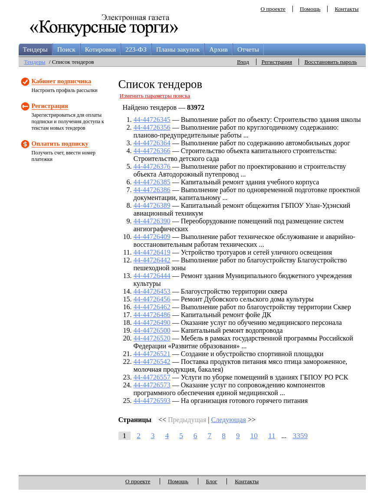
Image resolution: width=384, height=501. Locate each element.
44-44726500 (152, 330)
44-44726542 (152, 361)
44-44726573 (152, 385)
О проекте (273, 9)
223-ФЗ (136, 49)
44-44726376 (152, 166)
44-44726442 (152, 260)
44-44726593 (152, 400)
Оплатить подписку (60, 143)
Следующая (228, 419)
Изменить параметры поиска (155, 95)
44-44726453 (152, 291)
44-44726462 (152, 307)
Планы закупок (178, 49)
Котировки (100, 49)
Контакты (346, 9)
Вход (243, 62)
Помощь (310, 9)
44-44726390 (152, 221)
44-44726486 (152, 314)
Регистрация (277, 62)
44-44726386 (152, 189)
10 (254, 436)
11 (272, 436)
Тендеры (35, 49)
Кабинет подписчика (61, 81)
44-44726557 (152, 377)
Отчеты (248, 49)
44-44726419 (152, 252)
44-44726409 (152, 236)
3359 (300, 436)
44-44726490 (152, 322)
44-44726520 (152, 338)
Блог (211, 481)
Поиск (66, 49)
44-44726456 (152, 299)
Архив (218, 49)
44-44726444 (152, 275)
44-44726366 (152, 150)
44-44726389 (152, 205)
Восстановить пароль (330, 62)
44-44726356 (152, 127)
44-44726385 (152, 182)
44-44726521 (152, 353)
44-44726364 (152, 143)
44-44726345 (152, 119)
